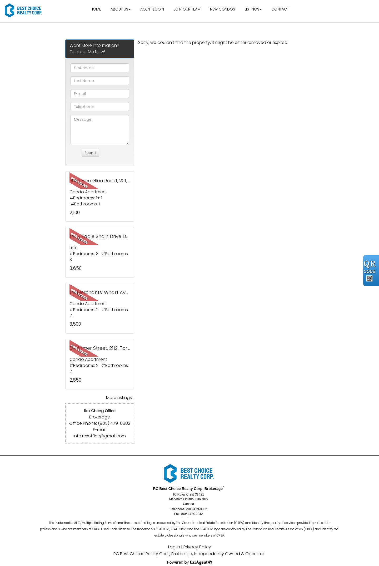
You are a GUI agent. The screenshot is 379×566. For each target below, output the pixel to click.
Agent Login (152, 9)
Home (96, 9)
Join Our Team (187, 9)
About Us (119, 9)
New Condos (222, 9)
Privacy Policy (197, 547)
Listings (252, 9)
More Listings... (120, 398)
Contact (280, 9)
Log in (174, 547)
